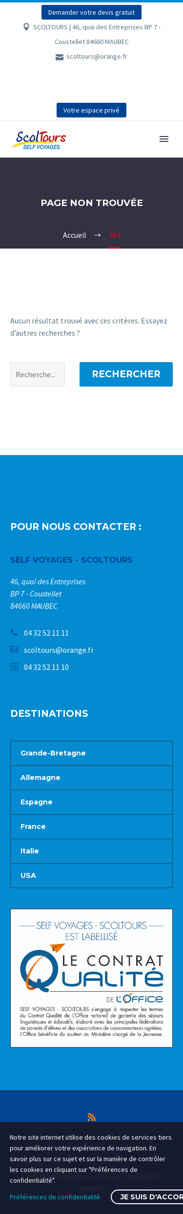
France (33, 826)
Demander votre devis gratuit (91, 12)
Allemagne (40, 777)
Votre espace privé (91, 110)
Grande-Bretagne (53, 753)
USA (28, 875)
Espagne (36, 802)
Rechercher (126, 374)
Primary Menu (164, 139)
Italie (29, 851)
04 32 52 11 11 (46, 633)
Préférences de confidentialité (55, 1196)
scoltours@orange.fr (96, 56)
